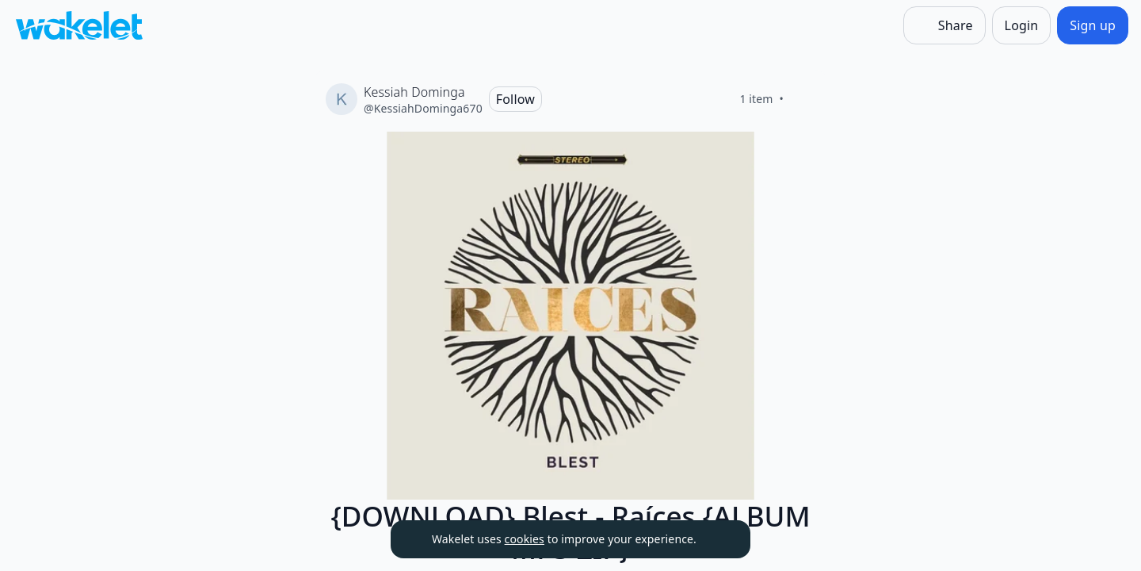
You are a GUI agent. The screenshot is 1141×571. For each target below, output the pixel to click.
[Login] (1021, 25)
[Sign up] (1092, 25)
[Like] (802, 99)
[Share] (944, 25)
